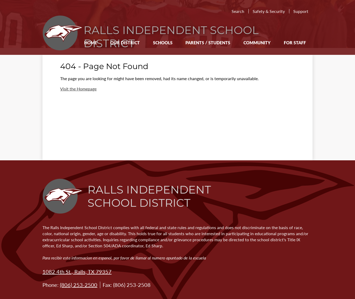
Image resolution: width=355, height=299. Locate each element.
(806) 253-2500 (78, 284)
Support (300, 11)
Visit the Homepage (78, 89)
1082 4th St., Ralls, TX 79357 (77, 271)
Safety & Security (269, 11)
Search (238, 11)
